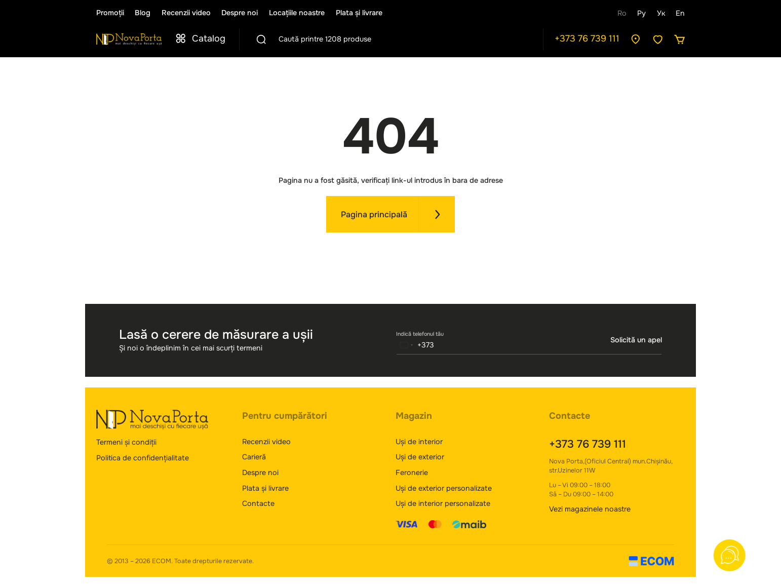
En (680, 13)
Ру (641, 13)
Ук (661, 13)
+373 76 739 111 (587, 38)
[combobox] (415, 345)
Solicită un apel (636, 339)
